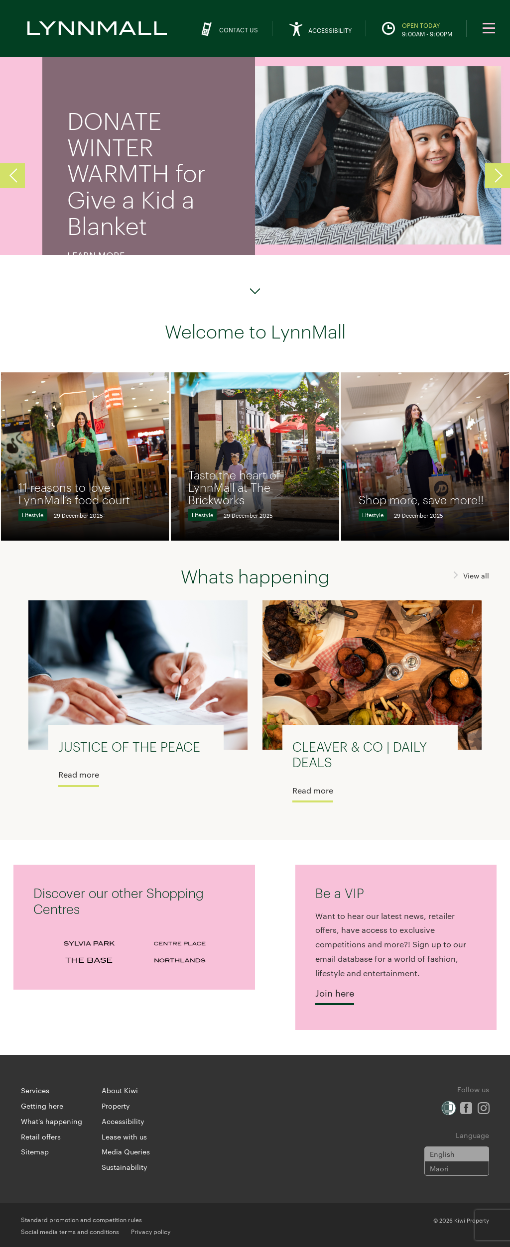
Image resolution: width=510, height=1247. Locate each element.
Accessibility (123, 1121)
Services (35, 1090)
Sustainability (124, 1167)
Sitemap (35, 1151)
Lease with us (124, 1136)
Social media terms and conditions (70, 1231)
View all (476, 575)
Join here (334, 992)
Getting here (42, 1106)
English (442, 1154)
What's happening (51, 1121)
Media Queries (126, 1151)
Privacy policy (150, 1231)
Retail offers (41, 1136)
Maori (439, 1168)
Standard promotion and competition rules (81, 1219)
